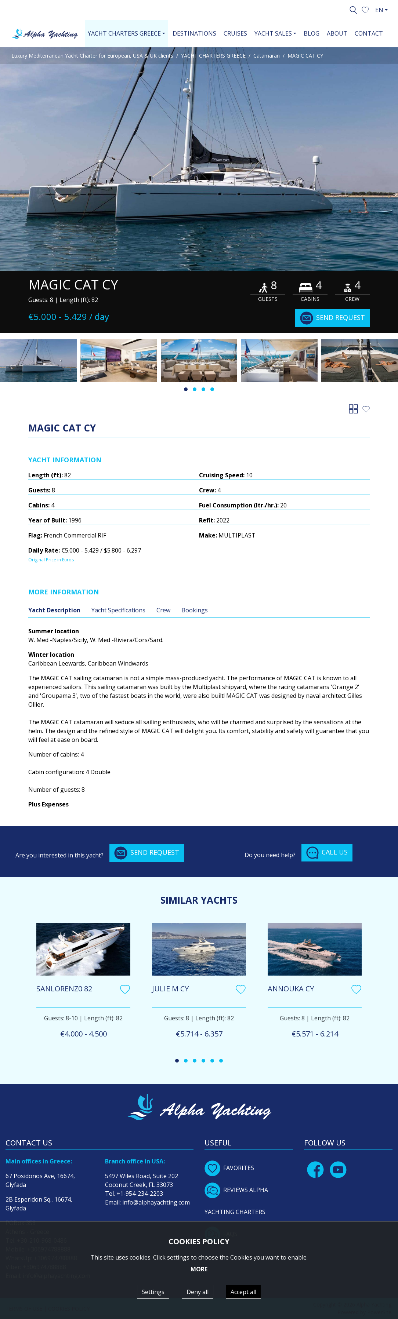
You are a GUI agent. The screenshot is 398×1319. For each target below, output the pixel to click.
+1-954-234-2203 (139, 1193)
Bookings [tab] (194, 610)
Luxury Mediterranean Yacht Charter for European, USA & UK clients (92, 55)
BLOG (311, 33)
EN (379, 10)
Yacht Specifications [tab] (118, 610)
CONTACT (369, 33)
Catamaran (266, 55)
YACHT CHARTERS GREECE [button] (124, 33)
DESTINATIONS (194, 33)
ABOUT (337, 33)
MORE (199, 1269)
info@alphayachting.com (156, 1202)
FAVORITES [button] (229, 1168)
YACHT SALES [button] (273, 33)
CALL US (327, 852)
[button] (365, 9)
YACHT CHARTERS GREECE (213, 55)
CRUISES (235, 33)
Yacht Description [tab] (54, 610)
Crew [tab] (163, 610)
